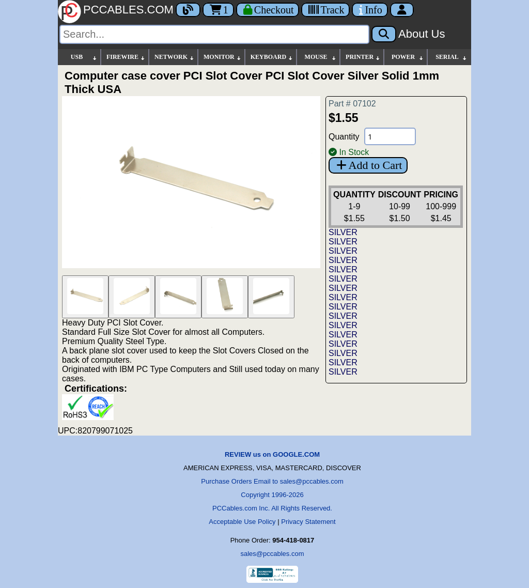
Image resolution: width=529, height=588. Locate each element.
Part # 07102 (352, 103)
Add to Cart (368, 165)
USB (84, 57)
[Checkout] (268, 10)
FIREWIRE (126, 57)
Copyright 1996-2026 (272, 495)
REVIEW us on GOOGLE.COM (272, 454)
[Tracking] (325, 10)
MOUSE (321, 57)
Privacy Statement (308, 521)
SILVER (343, 232)
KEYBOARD (272, 57)
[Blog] (188, 10)
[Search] (214, 34)
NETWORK (174, 57)
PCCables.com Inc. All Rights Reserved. (272, 508)
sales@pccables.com (272, 554)
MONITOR (223, 57)
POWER (408, 57)
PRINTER (363, 57)
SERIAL (451, 57)
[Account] (402, 10)
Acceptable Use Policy (242, 521)
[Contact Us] (369, 10)
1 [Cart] (218, 10)
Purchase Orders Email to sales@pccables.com (272, 481)
